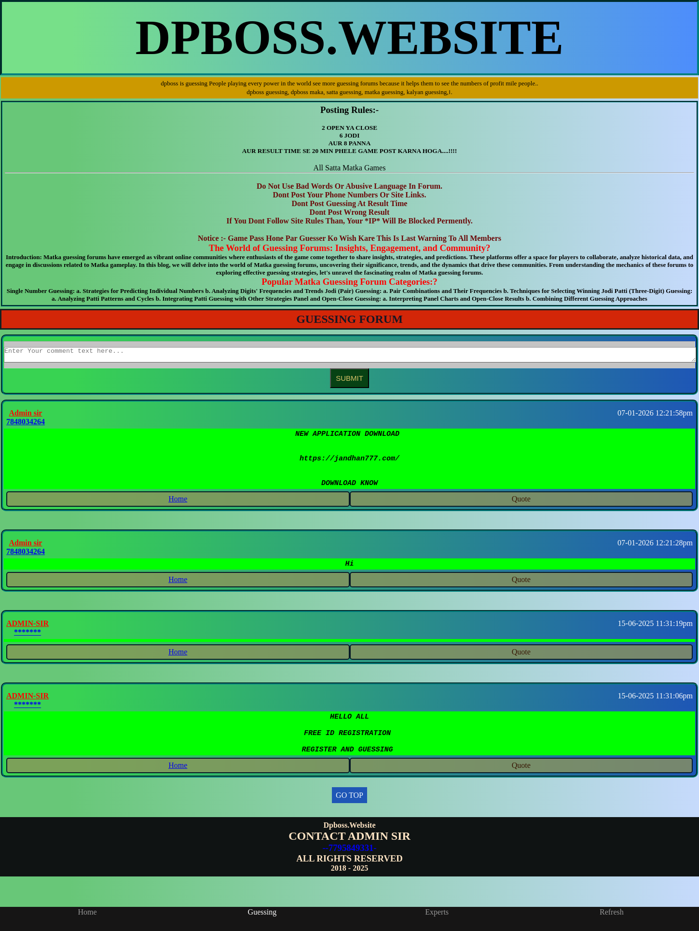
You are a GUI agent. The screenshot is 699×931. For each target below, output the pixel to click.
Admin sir (25, 416)
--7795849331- (349, 869)
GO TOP (349, 817)
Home (177, 512)
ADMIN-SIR (27, 638)
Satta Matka (343, 168)
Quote (521, 512)
